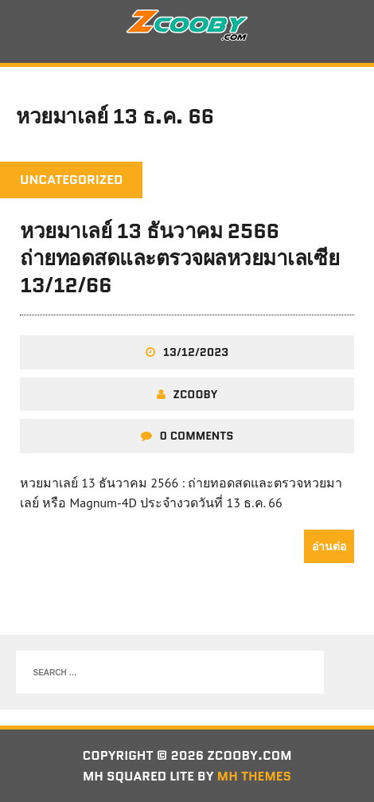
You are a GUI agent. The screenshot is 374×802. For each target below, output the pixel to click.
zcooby (195, 394)
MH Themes (254, 776)
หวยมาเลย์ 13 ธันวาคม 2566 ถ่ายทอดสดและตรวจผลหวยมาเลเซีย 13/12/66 (179, 258)
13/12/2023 (196, 352)
